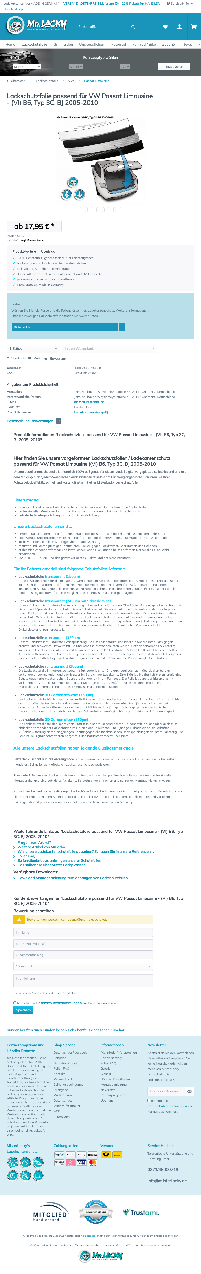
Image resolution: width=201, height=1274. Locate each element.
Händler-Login (13, 9)
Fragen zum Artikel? (32, 842)
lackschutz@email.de (89, 402)
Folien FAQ (24, 856)
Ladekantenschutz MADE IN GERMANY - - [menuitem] (81, 4)
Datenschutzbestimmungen (59, 1003)
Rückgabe (61, 1090)
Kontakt (59, 1074)
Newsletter (108, 1090)
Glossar (105, 1074)
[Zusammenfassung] (83, 954)
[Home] (10, 44)
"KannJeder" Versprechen (118, 1053)
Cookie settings (111, 1058)
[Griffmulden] (63, 44)
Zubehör (117, 1030)
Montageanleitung (113, 1085)
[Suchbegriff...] (106, 26)
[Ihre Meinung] (83, 980)
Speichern (23, 1010)
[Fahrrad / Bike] (144, 44)
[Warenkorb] (194, 26)
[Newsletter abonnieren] (189, 1091)
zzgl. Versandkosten (33, 240)
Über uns (107, 1100)
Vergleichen (17, 358)
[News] (187, 44)
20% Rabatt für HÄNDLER (141, 4)
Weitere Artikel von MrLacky (39, 847)
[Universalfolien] (91, 44)
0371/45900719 (162, 1169)
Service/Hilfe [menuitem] (178, 4)
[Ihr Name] (83, 932)
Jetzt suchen (174, 67)
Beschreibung (18, 421)
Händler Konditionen (115, 1079)
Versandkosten (90, 1235)
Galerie (105, 1068)
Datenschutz (63, 1100)
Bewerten (55, 358)
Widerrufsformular (67, 1106)
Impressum (62, 1117)
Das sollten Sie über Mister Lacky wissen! (49, 865)
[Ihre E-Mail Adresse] (166, 1091)
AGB (57, 1111)
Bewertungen (46, 421)
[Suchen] (133, 26)
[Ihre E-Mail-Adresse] (83, 943)
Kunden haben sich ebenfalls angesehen (76, 1030)
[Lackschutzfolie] (34, 44)
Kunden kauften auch (24, 1030)
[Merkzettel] (165, 26)
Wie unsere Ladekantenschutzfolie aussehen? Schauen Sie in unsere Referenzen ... (83, 851)
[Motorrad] (118, 44)
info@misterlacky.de (167, 1180)
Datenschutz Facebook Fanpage (70, 1055)
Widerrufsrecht (65, 1095)
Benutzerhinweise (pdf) (91, 412)
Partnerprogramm (113, 1095)
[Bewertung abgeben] (83, 966)
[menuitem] (13, 9)
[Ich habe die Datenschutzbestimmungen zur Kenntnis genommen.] (14, 1002)
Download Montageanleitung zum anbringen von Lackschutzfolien (70, 878)
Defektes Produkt (66, 1063)
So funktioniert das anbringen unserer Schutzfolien (57, 860)
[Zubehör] (169, 44)
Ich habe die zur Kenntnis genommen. (67, 1003)
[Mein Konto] (179, 26)
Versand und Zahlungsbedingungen (69, 1082)
